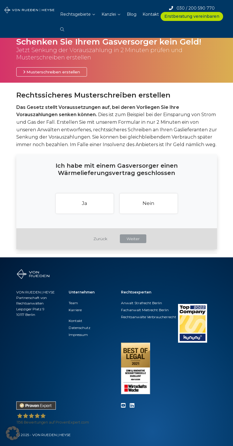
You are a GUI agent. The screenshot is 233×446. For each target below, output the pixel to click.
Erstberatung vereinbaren (191, 16)
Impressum (78, 334)
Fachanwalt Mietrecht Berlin (145, 310)
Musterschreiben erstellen (51, 72)
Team (73, 303)
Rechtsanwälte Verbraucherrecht (148, 317)
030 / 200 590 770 (192, 8)
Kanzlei (109, 14)
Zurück (100, 238)
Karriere (75, 310)
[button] (62, 26)
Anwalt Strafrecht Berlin (141, 303)
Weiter (133, 238)
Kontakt (151, 14)
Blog (131, 14)
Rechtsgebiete (75, 14)
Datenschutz (79, 327)
